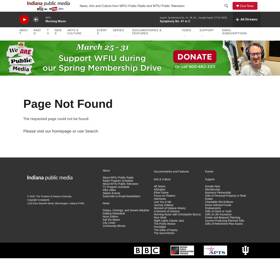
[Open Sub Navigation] (115, 45)
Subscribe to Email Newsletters (121, 205)
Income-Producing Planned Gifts (224, 229)
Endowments (213, 217)
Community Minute (114, 234)
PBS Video (109, 198)
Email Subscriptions (234, 40)
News (58, 40)
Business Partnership (218, 201)
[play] (24, 28)
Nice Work (160, 226)
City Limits (109, 231)
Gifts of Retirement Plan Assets (224, 232)
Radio (37, 40)
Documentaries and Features (171, 180)
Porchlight (160, 235)
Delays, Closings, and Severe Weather (126, 219)
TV (48, 40)
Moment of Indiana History (170, 217)
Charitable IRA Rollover (219, 210)
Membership (212, 198)
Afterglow (159, 198)
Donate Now (212, 195)
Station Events (111, 202)
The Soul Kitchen (164, 241)
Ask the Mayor (111, 228)
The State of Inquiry (166, 238)
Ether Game (161, 201)
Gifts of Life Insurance (218, 223)
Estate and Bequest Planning (222, 226)
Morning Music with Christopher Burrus (177, 223)
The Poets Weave (164, 232)
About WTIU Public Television (120, 192)
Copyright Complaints (38, 208)
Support (207, 39)
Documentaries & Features (146, 40)
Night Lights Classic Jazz (169, 229)
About (23, 40)
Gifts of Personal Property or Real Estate (225, 206)
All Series (159, 195)
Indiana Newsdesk (114, 222)
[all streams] (247, 28)
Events (102, 40)
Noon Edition (110, 225)
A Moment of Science (166, 220)
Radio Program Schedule (118, 189)
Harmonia (160, 207)
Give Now (249, 10)
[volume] (36, 28)
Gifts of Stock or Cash (218, 220)
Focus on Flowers (164, 204)
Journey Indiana (163, 213)
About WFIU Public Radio (118, 186)
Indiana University (62, 205)
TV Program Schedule (116, 195)
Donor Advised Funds (218, 213)
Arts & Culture (74, 40)
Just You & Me (162, 210)
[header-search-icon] (227, 10)
